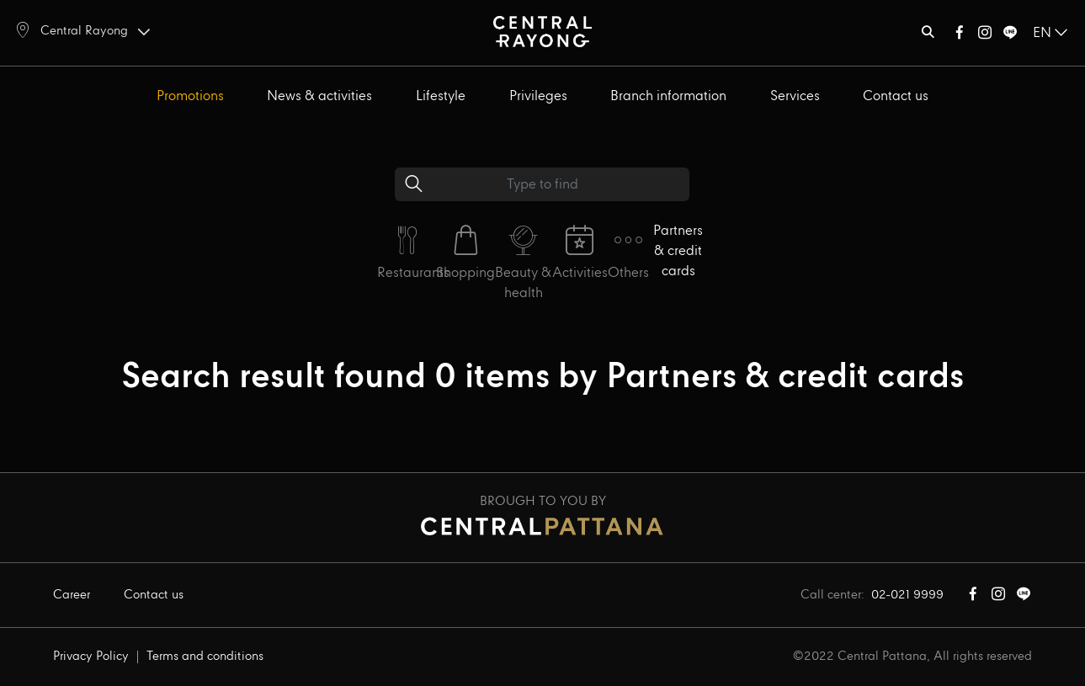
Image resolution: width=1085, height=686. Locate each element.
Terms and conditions (204, 656)
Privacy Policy (91, 656)
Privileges (538, 96)
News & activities (319, 96)
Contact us (895, 96)
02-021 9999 (907, 595)
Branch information (668, 96)
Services (795, 96)
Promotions (190, 96)
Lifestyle (440, 96)
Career (71, 595)
